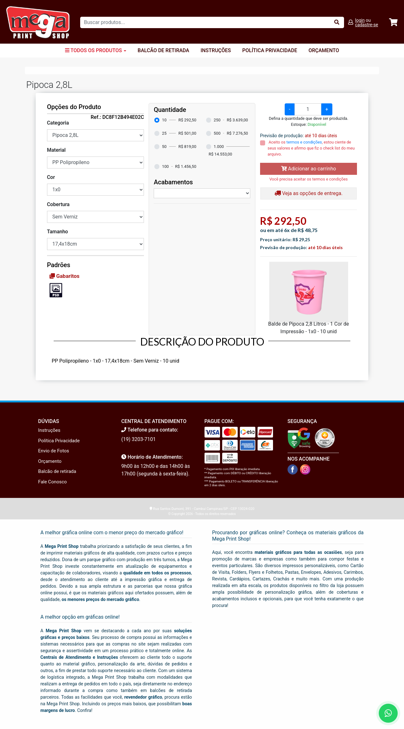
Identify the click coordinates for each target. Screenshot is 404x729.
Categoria (58, 123)
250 (217, 120)
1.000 (219, 146)
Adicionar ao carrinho (308, 169)
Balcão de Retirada (163, 50)
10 (164, 120)
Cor (51, 177)
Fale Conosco (52, 482)
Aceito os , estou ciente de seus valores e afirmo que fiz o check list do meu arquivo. (311, 148)
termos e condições (304, 142)
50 (164, 146)
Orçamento (323, 50)
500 (217, 133)
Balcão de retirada (57, 471)
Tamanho (57, 232)
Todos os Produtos (95, 50)
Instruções (215, 50)
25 (164, 133)
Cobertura (58, 204)
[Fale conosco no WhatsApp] (388, 713)
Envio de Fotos (53, 451)
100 (165, 166)
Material (56, 150)
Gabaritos (65, 276)
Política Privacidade (269, 50)
